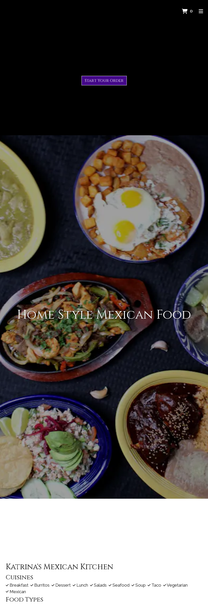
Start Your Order (104, 80)
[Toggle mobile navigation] (201, 11)
